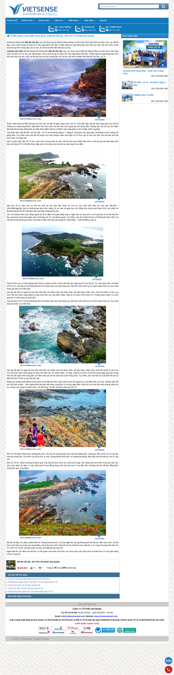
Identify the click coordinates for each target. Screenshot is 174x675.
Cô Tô (102, 56)
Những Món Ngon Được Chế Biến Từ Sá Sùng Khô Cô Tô (32, 582)
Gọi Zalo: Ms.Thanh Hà (78, 29)
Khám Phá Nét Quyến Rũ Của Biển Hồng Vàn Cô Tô (30, 591)
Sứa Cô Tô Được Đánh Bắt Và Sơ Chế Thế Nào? (29, 579)
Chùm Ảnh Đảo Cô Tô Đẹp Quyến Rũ (24, 585)
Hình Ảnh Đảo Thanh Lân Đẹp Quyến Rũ (25, 588)
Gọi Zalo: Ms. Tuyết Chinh (102, 29)
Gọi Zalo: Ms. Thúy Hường (51, 29)
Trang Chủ (39, 9)
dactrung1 (56, 30)
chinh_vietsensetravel (107, 30)
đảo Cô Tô (24, 51)
